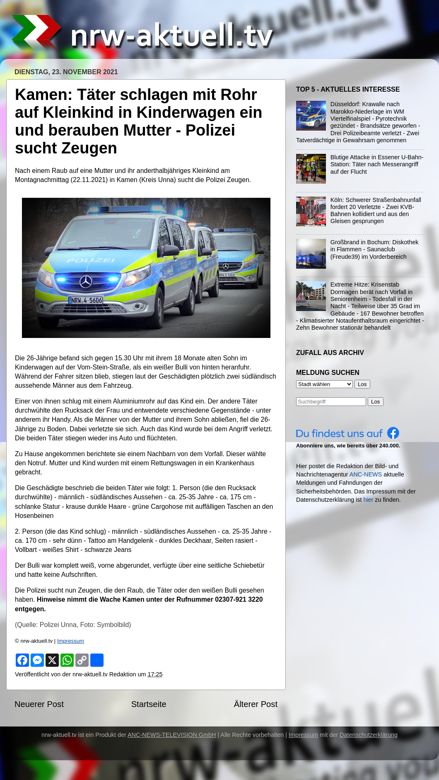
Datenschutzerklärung (369, 734)
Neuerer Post (39, 704)
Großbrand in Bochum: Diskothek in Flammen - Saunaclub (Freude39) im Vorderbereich (374, 249)
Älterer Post (255, 704)
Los (375, 402)
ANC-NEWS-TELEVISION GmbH (172, 734)
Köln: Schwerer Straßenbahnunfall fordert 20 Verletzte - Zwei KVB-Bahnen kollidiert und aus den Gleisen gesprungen (375, 211)
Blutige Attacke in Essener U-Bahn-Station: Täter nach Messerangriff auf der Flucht (377, 164)
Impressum (70, 641)
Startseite (148, 704)
